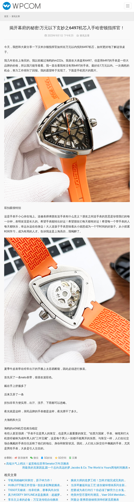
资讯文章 (85, 35)
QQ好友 (46, 457)
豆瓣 (73, 457)
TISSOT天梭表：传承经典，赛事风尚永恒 (33, 490)
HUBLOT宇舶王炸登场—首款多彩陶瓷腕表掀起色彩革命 (42, 485)
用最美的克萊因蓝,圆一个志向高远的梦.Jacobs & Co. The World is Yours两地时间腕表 (75, 467)
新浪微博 (21, 457)
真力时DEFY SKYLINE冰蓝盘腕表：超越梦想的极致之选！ (43, 494)
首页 (6, 16)
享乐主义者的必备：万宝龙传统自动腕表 (33, 499)
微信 (34, 457)
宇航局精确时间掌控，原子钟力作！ (30, 480)
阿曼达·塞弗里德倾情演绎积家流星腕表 (95, 499)
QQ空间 (60, 457)
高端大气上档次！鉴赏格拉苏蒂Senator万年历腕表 (37, 463)
